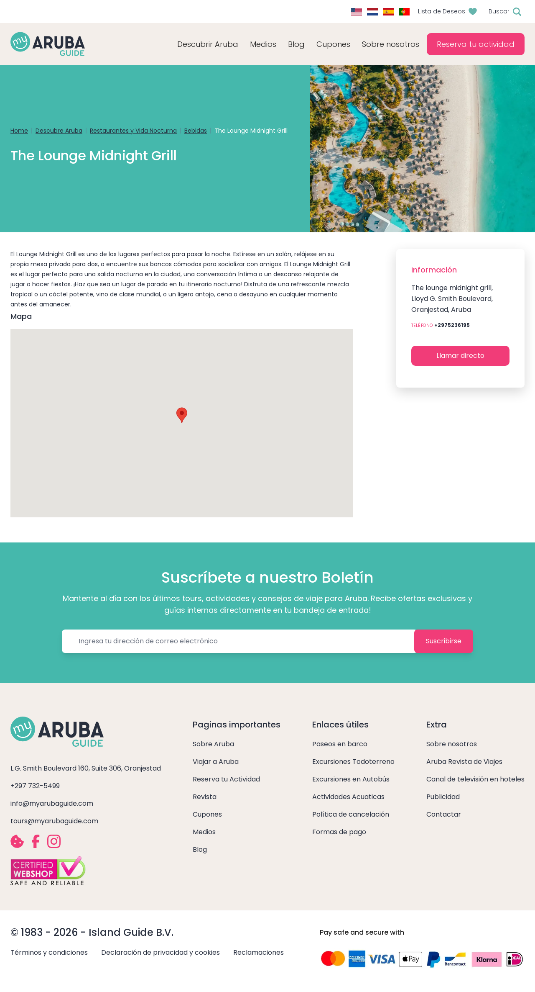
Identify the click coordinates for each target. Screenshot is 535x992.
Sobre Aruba (213, 744)
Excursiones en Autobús (351, 779)
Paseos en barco (339, 744)
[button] (181, 415)
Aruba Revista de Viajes (464, 761)
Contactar (443, 814)
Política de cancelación (350, 814)
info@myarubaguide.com (51, 803)
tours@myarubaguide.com (54, 821)
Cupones (207, 814)
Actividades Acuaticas (348, 797)
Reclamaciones (258, 952)
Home (19, 130)
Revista (205, 797)
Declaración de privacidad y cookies (160, 952)
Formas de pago (339, 832)
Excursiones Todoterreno (353, 761)
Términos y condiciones (49, 952)
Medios (204, 832)
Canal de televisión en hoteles (475, 779)
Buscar (499, 11)
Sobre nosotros (451, 744)
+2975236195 (452, 325)
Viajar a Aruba (216, 761)
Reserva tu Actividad (226, 779)
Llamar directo (460, 355)
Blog (296, 44)
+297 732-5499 (35, 786)
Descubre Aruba (59, 130)
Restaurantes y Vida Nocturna (133, 130)
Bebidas (195, 130)
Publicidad (443, 797)
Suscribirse (443, 641)
